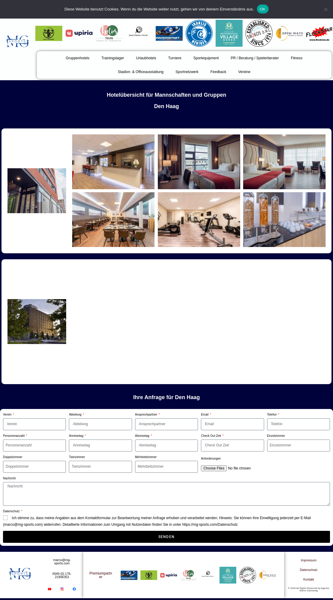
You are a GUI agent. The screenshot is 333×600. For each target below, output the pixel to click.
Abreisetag (142, 435)
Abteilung (75, 414)
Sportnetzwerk (187, 72)
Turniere (174, 58)
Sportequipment (206, 58)
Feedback (218, 72)
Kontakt (308, 580)
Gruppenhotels (78, 58)
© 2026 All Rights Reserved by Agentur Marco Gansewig (308, 590)
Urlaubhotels (146, 58)
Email (205, 414)
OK (263, 9)
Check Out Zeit (211, 435)
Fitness (296, 58)
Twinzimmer (77, 457)
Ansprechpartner (146, 414)
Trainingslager (112, 58)
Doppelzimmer (12, 457)
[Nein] (326, 9)
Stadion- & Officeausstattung (141, 72)
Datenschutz (11, 511)
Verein (7, 414)
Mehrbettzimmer (146, 457)
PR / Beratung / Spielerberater (255, 58)
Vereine (244, 72)
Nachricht (9, 478)
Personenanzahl (14, 435)
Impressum (308, 561)
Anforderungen (211, 458)
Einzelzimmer (276, 435)
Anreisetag (76, 435)
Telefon (272, 414)
